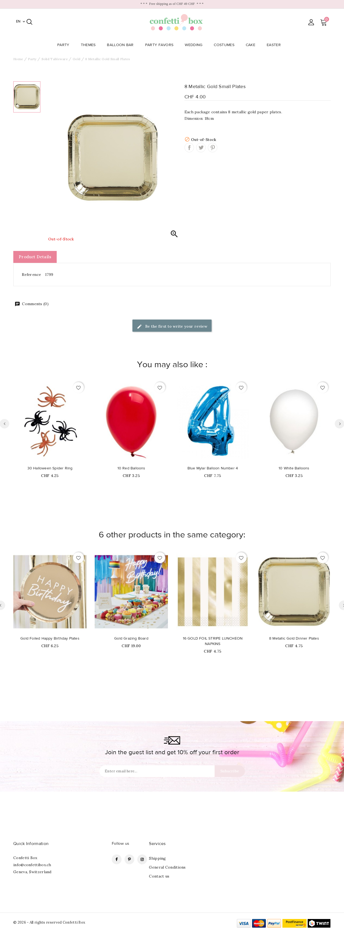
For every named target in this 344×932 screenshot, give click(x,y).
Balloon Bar (122, 45)
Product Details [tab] (35, 256)
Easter (275, 45)
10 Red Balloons (131, 468)
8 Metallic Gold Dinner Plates (294, 638)
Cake (252, 45)
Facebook (117, 859)
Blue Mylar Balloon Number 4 (212, 468)
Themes (90, 45)
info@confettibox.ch (32, 864)
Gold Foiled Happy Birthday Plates (49, 638)
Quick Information (31, 843)
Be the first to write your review (172, 327)
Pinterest (212, 147)
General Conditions (167, 867)
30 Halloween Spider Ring (50, 468)
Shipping (157, 858)
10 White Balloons (294, 468)
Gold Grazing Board (131, 638)
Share (189, 147)
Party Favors (161, 45)
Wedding (195, 45)
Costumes (225, 45)
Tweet (200, 147)
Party (65, 45)
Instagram (142, 859)
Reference (31, 274)
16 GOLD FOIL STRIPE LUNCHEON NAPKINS (213, 641)
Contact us (159, 876)
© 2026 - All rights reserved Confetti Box (49, 922)
